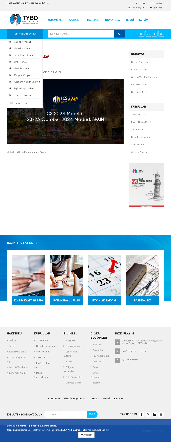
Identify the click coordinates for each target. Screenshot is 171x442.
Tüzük (12, 346)
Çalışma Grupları (139, 152)
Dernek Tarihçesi (139, 62)
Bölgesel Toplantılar (68, 369)
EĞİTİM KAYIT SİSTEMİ (28, 300)
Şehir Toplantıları (74, 377)
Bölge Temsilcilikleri (41, 375)
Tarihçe (12, 340)
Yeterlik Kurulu (138, 114)
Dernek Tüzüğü (139, 69)
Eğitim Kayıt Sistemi (70, 353)
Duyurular (98, 350)
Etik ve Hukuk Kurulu (141, 122)
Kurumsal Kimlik (17, 373)
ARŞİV (45, 56)
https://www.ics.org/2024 (31, 152)
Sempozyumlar (73, 346)
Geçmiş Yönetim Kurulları (144, 77)
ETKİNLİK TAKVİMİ (104, 300)
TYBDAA (97, 361)
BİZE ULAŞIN (156, 3)
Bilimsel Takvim (73, 382)
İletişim (96, 382)
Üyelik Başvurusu (96, 375)
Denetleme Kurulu (140, 137)
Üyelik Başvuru (138, 7)
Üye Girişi (157, 7)
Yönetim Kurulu (139, 129)
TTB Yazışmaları (101, 356)
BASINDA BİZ (142, 300)
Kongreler (70, 340)
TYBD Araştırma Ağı (16, 359)
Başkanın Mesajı (139, 92)
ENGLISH (140, 3)
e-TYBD (69, 361)
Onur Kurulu (137, 144)
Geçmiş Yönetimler (18, 367)
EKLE (92, 414)
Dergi (95, 367)
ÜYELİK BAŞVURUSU (66, 300)
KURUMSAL (54, 398)
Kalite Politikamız (139, 84)
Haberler (97, 344)
